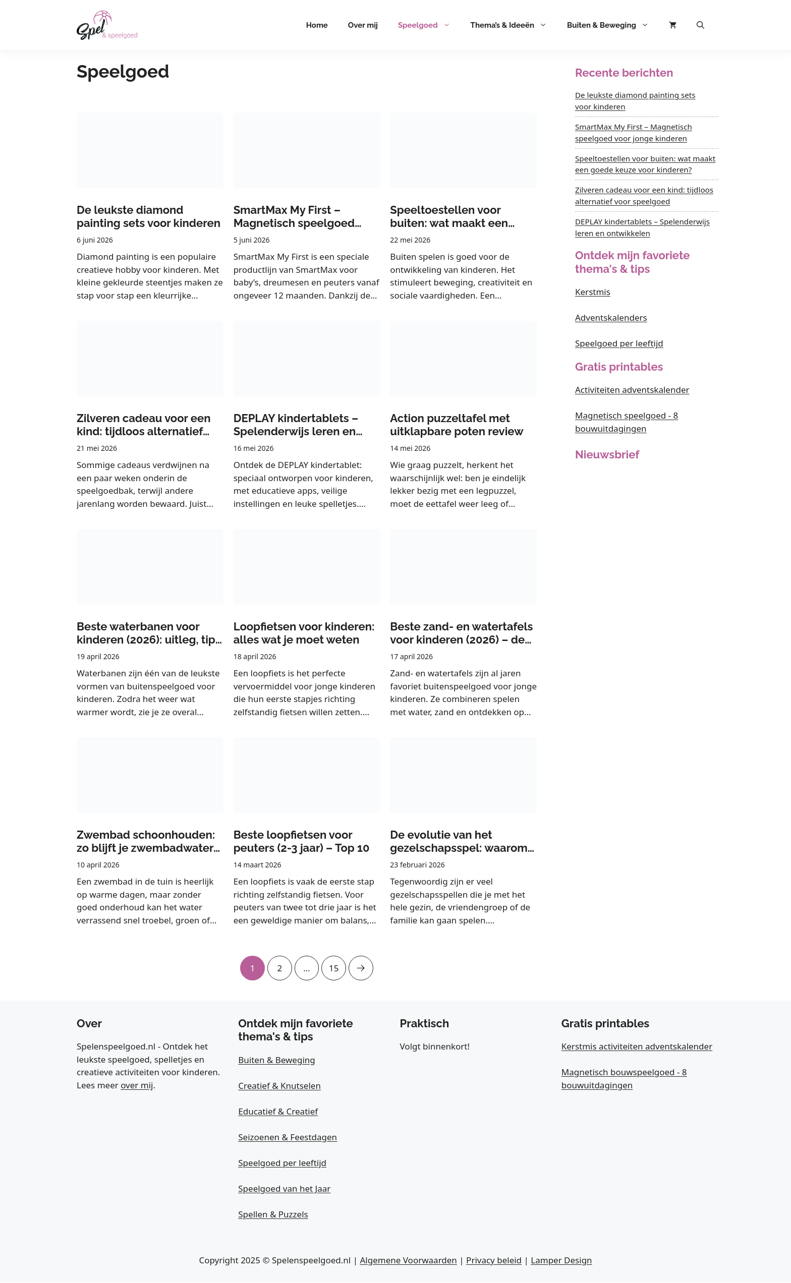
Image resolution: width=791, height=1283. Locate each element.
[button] (700, 25)
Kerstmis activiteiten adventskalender (636, 1047)
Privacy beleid (494, 1260)
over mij (137, 1085)
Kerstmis (592, 292)
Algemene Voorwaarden (408, 1260)
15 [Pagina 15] (334, 965)
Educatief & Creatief (278, 1112)
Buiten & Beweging (613, 25)
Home (317, 25)
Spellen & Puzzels (273, 1214)
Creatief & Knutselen (279, 1086)
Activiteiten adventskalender (632, 389)
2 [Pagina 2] (279, 965)
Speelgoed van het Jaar (284, 1189)
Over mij (363, 25)
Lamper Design (561, 1260)
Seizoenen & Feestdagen (287, 1137)
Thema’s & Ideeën (514, 25)
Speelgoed (429, 25)
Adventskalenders (611, 317)
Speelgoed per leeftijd (619, 343)
